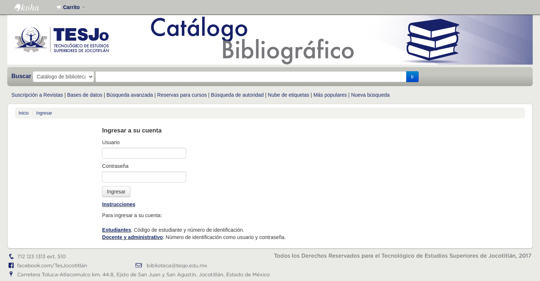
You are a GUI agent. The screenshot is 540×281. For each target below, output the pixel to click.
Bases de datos (84, 95)
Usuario (111, 142)
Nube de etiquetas (288, 95)
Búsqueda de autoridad (237, 95)
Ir (412, 77)
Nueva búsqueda (370, 95)
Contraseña (115, 166)
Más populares (330, 95)
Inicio (24, 113)
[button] (70, 7)
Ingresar (44, 113)
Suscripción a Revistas (37, 95)
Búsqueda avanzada (129, 95)
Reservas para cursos (182, 95)
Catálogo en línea (33, 7)
